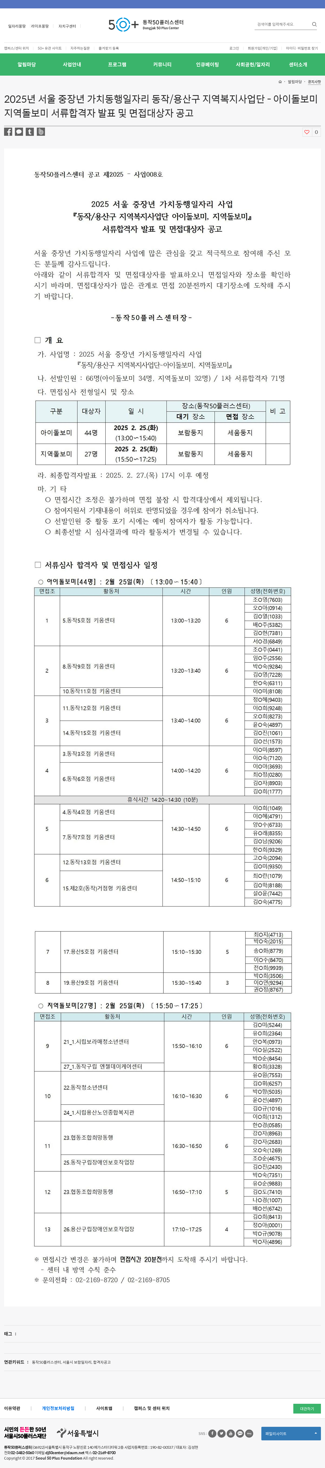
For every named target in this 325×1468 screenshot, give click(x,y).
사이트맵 (104, 1408)
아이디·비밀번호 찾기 (302, 48)
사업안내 (72, 64)
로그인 (234, 48)
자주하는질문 (80, 48)
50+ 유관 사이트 (50, 48)
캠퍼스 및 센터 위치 (152, 1408)
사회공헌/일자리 (253, 64)
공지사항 (314, 82)
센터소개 (298, 64)
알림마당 (27, 64)
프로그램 (117, 64)
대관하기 (307, 1409)
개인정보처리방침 (58, 1408)
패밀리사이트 (291, 1435)
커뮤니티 (162, 64)
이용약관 (12, 1408)
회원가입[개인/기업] (262, 48)
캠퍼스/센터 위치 (16, 48)
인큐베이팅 (207, 64)
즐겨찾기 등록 (109, 48)
